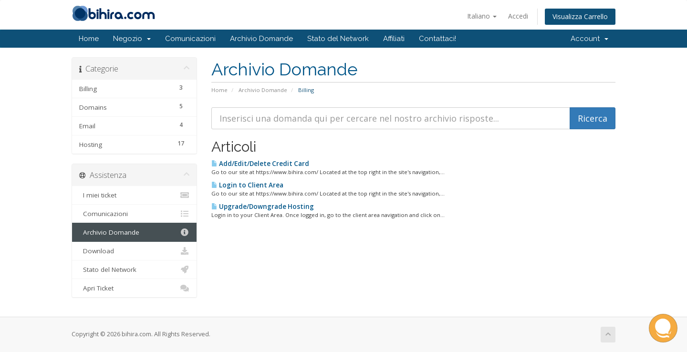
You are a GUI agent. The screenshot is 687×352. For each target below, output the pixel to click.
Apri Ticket (134, 288)
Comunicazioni (190, 38)
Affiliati (394, 38)
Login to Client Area (247, 185)
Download (134, 251)
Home (89, 38)
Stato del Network (338, 38)
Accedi (518, 16)
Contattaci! (437, 38)
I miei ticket (134, 195)
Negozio (132, 38)
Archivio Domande (261, 38)
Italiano (482, 16)
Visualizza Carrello (580, 16)
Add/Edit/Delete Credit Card (260, 163)
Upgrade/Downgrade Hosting (262, 206)
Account (589, 38)
